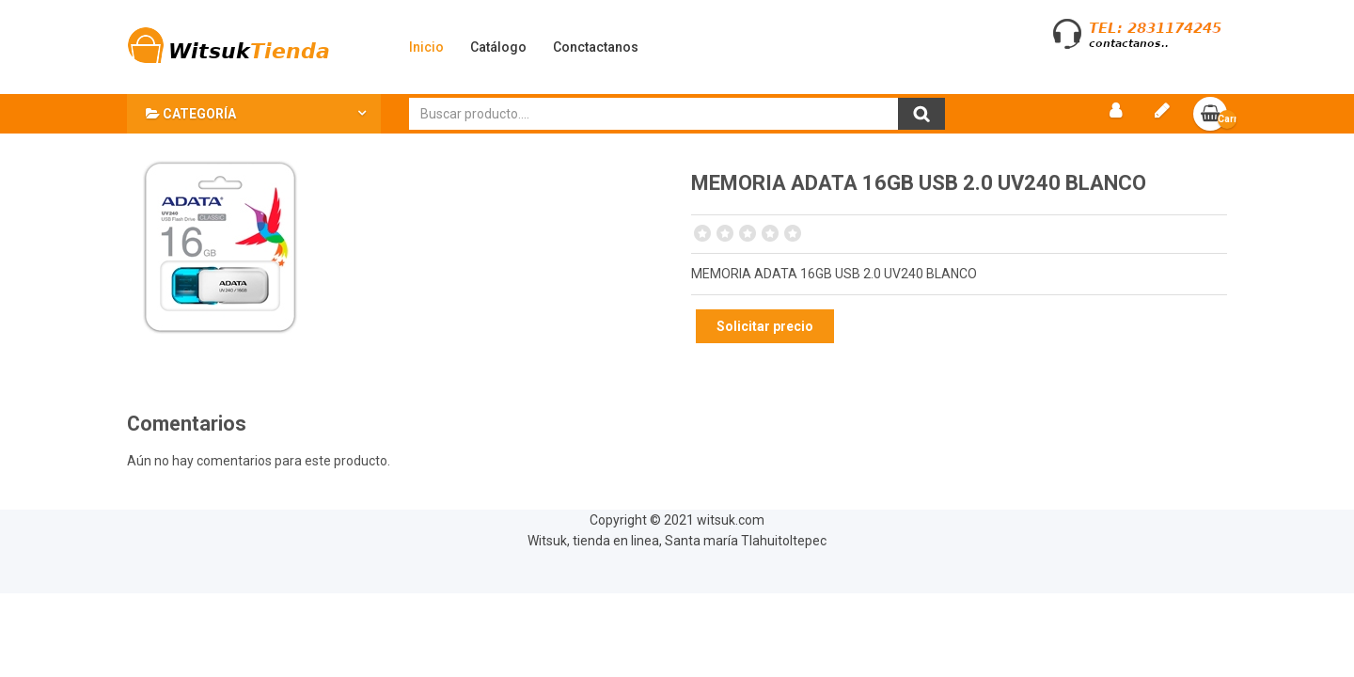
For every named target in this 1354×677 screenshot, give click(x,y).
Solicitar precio (764, 326)
